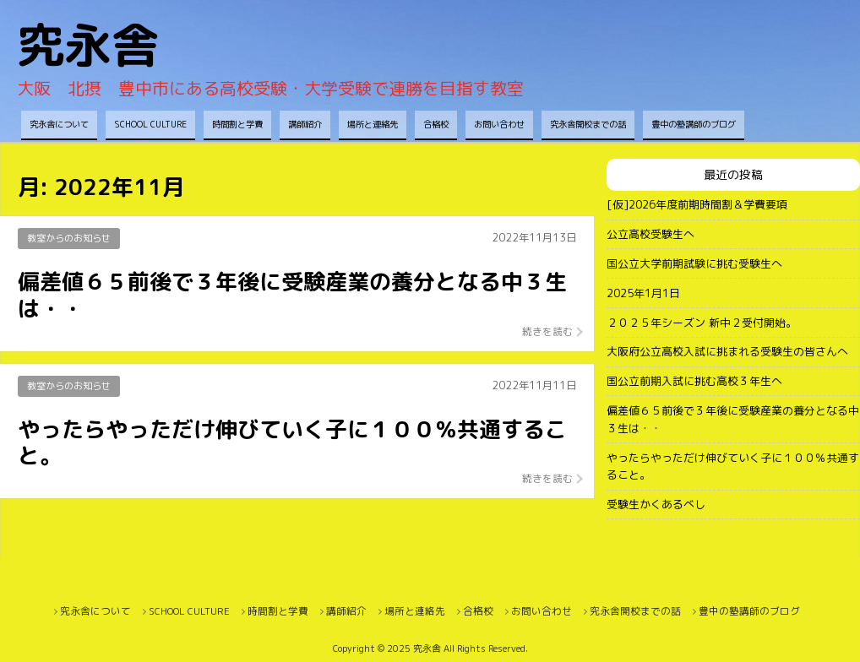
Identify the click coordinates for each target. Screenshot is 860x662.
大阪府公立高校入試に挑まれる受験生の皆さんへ (727, 351)
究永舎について (59, 124)
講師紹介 (305, 124)
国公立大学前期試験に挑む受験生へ (694, 263)
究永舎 (88, 45)
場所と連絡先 (372, 124)
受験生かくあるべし (656, 504)
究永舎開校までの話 (588, 124)
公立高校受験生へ (650, 233)
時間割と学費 (237, 124)
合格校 (436, 124)
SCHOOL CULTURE (150, 124)
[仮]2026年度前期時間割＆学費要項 (697, 204)
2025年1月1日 (643, 293)
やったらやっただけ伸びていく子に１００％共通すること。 (733, 466)
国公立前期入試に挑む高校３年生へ (694, 380)
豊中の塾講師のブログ (693, 124)
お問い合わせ (499, 124)
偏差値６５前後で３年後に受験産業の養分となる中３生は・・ (733, 419)
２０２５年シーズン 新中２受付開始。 (702, 322)
